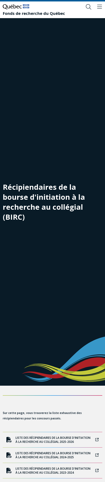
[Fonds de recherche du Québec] (34, 13)
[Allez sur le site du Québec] (16, 6)
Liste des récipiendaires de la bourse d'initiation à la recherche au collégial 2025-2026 (52, 440)
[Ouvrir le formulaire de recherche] (88, 7)
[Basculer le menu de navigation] (99, 7)
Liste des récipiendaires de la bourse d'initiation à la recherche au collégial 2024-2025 (52, 455)
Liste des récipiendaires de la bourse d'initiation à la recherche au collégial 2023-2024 (52, 471)
